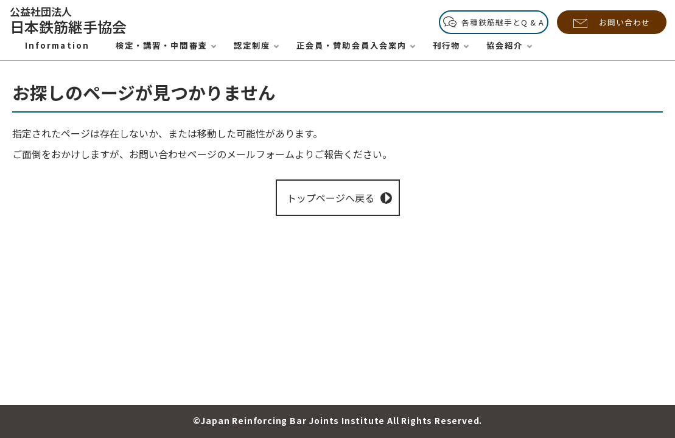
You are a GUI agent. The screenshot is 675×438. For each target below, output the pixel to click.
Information (57, 45)
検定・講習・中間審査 (162, 45)
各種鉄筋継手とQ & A (502, 22)
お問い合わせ (624, 22)
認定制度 (252, 45)
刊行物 (446, 45)
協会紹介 (504, 45)
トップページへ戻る (330, 197)
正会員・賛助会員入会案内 (351, 45)
